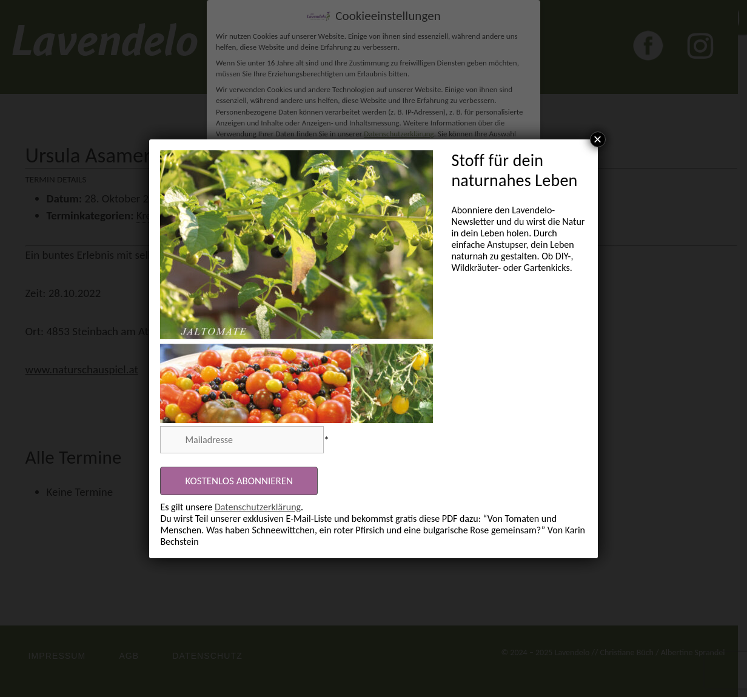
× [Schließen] (598, 139)
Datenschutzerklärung (258, 507)
